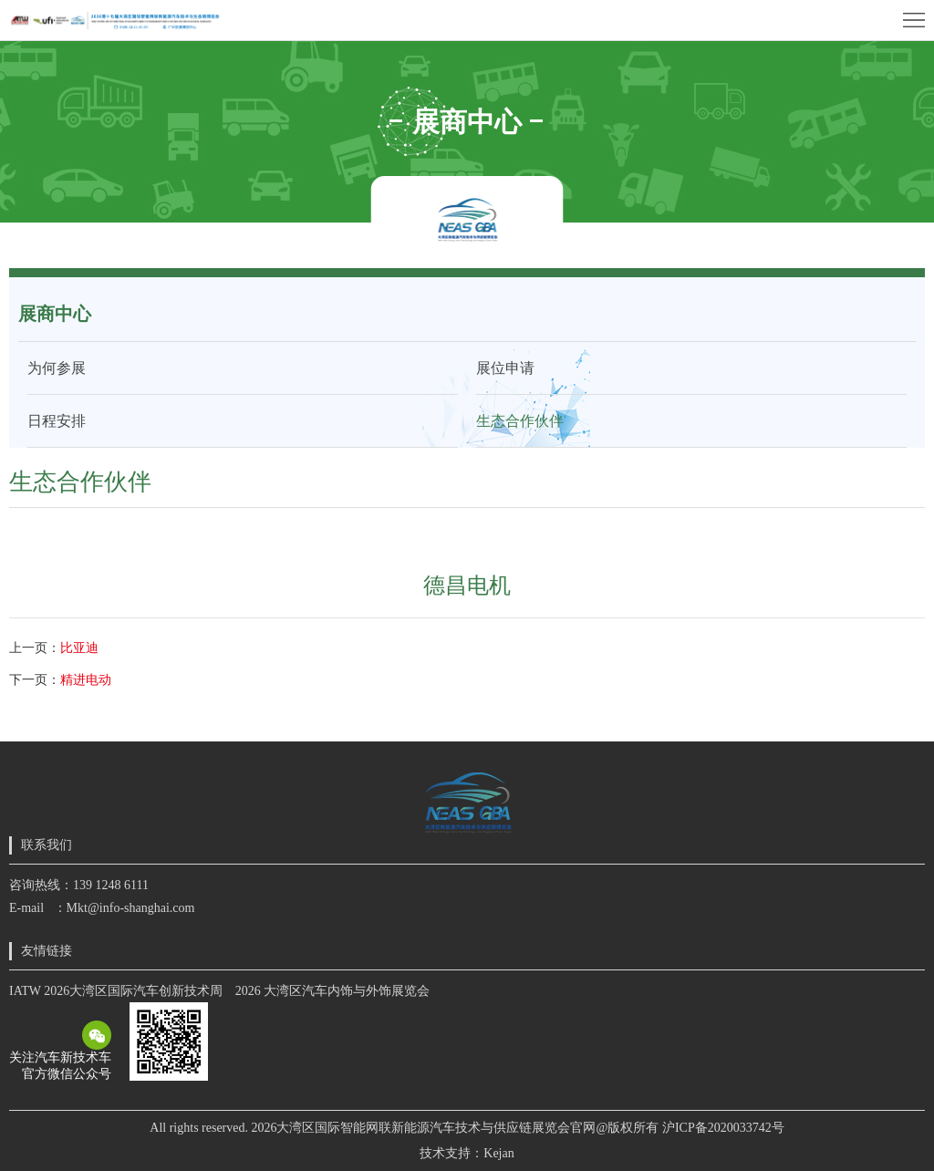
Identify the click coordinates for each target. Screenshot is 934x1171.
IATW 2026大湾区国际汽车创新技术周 (116, 991)
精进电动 (85, 680)
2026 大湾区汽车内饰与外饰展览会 (333, 991)
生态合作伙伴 (520, 421)
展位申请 (505, 368)
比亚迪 (79, 648)
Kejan (498, 1153)
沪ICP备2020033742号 (723, 1128)
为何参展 (56, 368)
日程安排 (56, 421)
